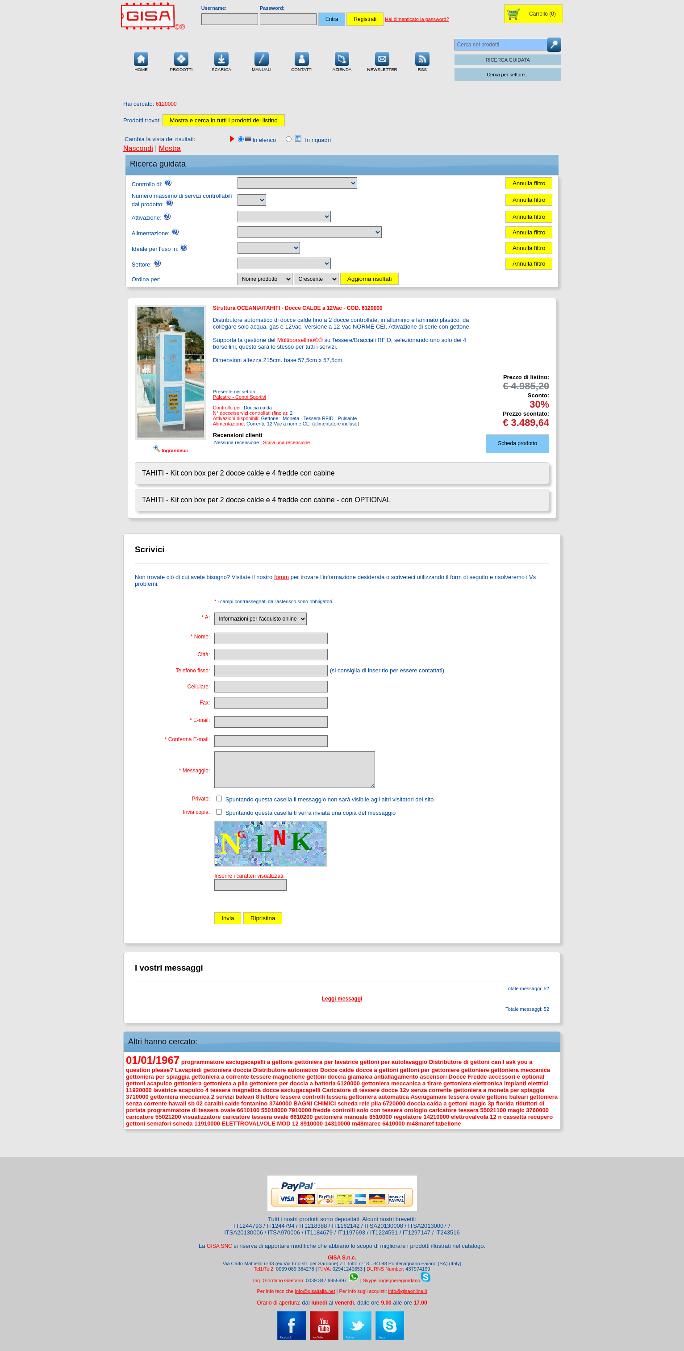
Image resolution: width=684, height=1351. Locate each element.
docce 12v (395, 1090)
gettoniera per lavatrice (326, 1062)
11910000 (207, 1123)
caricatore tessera (454, 1110)
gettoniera (188, 1083)
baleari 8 (247, 1096)
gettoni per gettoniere (429, 1070)
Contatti (302, 61)
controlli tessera (324, 1096)
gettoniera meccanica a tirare (402, 1083)
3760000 (537, 1110)
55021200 (168, 1116)
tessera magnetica (235, 1090)
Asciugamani (428, 1096)
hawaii (177, 1103)
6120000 (348, 1083)
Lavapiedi (188, 1070)
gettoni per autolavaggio (393, 1062)
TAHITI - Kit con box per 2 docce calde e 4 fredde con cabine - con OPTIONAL (266, 500)
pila (376, 1103)
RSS (422, 61)
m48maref (420, 1123)
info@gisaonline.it (407, 1291)
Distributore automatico (286, 1070)
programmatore (202, 1062)
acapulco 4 (194, 1090)
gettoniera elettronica (472, 1083)
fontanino (254, 1103)
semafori (159, 1123)
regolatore (407, 1116)
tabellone (448, 1123)
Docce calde (337, 1070)
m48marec (366, 1123)
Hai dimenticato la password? (417, 19)
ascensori (433, 1076)
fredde (322, 1110)
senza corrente (431, 1090)
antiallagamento (396, 1076)
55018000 (274, 1110)
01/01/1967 (152, 1060)
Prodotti (181, 61)
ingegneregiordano (399, 1280)
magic (516, 1110)
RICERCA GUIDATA (508, 60)
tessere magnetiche (278, 1076)
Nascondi (138, 148)
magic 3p (481, 1103)
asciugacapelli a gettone (258, 1062)
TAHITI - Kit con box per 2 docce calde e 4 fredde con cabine (238, 473)
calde (232, 1103)
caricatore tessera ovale (255, 1116)
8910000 (311, 1123)
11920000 (139, 1090)
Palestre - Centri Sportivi (239, 397)
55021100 (493, 1110)
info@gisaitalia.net (315, 1291)
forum (281, 577)
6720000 (394, 1103)
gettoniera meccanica (520, 1070)
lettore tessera (280, 1096)
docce (271, 1090)
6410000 (393, 1123)
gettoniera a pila (225, 1083)
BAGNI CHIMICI (314, 1103)
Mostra (170, 148)
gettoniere (475, 1070)
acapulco (159, 1083)
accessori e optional (516, 1076)
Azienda (342, 61)
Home (141, 61)
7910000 (299, 1110)
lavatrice (165, 1090)
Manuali (261, 61)
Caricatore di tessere (351, 1090)
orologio (415, 1110)
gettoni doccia (326, 1076)
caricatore (140, 1116)
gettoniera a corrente (220, 1076)
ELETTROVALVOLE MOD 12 (260, 1123)
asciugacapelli (301, 1090)
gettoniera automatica (379, 1096)
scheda (183, 1123)
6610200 (301, 1116)
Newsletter (382, 61)
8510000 (380, 1116)
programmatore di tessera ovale (191, 1110)
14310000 (337, 1123)
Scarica (221, 61)
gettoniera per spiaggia (158, 1076)
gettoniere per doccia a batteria (293, 1083)
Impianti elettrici (526, 1083)
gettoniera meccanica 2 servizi (192, 1096)
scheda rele (354, 1103)
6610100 (248, 1110)
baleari (518, 1096)
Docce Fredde (468, 1076)
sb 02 (195, 1103)
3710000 (137, 1096)
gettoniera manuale (340, 1116)
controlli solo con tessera (367, 1110)
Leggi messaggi (342, 999)
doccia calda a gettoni (437, 1103)
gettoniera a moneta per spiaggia (499, 1090)
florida (505, 1103)
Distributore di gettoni (459, 1062)
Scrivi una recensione (286, 442)
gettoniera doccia (227, 1070)
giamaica (359, 1076)
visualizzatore (202, 1116)
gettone (497, 1096)
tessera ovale (466, 1096)
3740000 (280, 1103)
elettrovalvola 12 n (476, 1116)
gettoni (135, 1083)
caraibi (213, 1103)
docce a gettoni (376, 1070)
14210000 (436, 1116)
